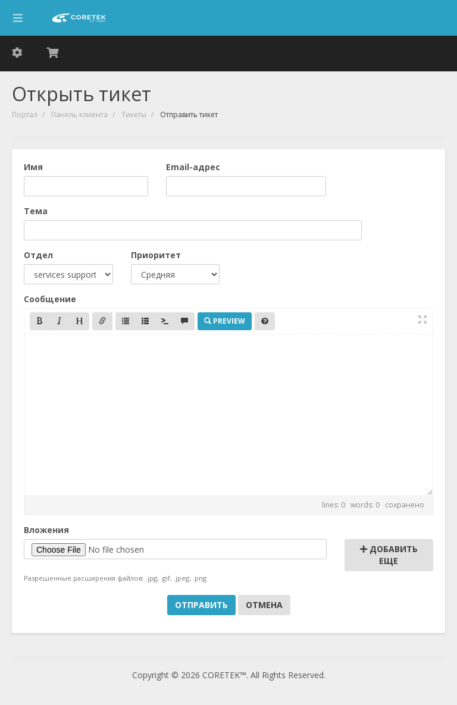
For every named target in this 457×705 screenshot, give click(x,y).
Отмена (264, 604)
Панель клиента (79, 114)
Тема (36, 211)
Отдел (38, 255)
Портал (24, 114)
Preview (224, 321)
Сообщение (50, 299)
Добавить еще (389, 554)
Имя (33, 167)
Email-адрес (193, 167)
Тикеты (133, 114)
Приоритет (156, 255)
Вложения (46, 529)
